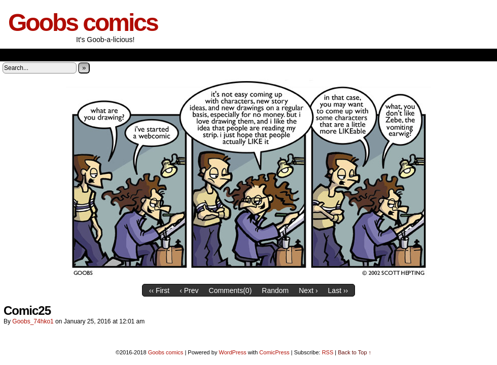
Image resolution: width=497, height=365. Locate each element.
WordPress (232, 352)
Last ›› (338, 290)
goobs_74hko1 (32, 321)
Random (275, 290)
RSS (328, 352)
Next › (308, 290)
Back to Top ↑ (354, 352)
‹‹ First (159, 290)
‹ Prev (189, 290)
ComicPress (274, 352)
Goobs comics (83, 22)
